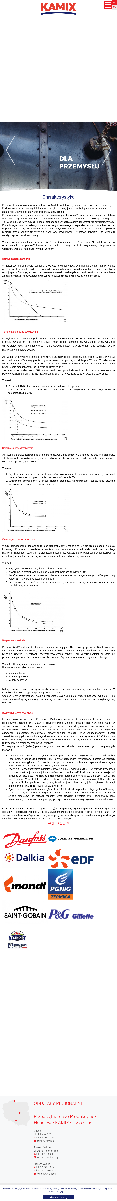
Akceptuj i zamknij (58, 1197)
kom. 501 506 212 (45, 1170)
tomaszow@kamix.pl (46, 1157)
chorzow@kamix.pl (45, 1174)
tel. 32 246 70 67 (44, 1167)
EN (114, 7)
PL (114, 2)
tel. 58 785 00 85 (44, 1137)
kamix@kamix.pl (44, 1141)
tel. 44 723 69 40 (44, 1154)
